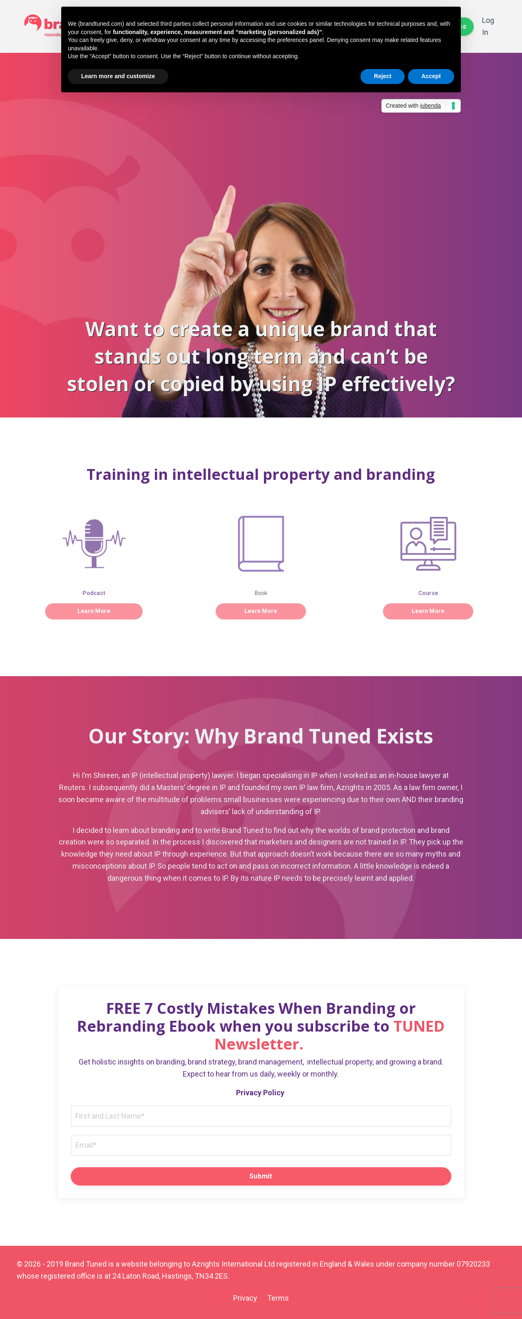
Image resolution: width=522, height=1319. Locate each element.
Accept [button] (431, 76)
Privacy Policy (261, 1092)
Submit (261, 1176)
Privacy (245, 1298)
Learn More (94, 604)
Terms (278, 1298)
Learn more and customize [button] (118, 76)
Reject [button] (382, 76)
